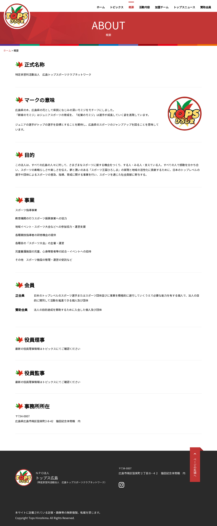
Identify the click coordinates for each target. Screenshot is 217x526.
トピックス (116, 7)
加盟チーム (162, 7)
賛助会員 (205, 7)
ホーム (101, 7)
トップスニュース (184, 7)
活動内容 (144, 7)
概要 (131, 7)
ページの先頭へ (195, 464)
